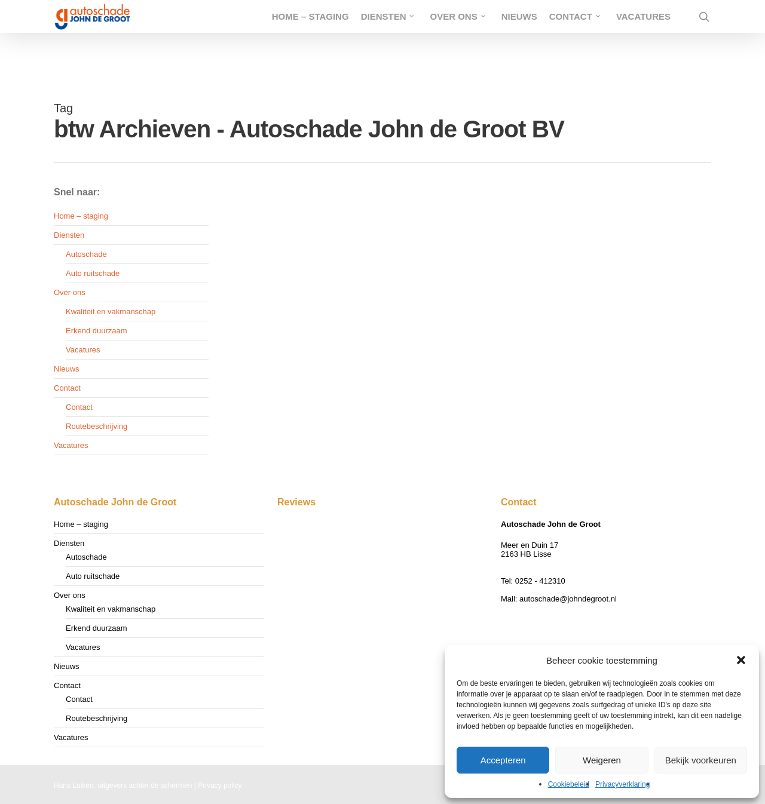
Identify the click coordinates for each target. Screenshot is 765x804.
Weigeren (602, 760)
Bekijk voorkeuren (700, 760)
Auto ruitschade (93, 273)
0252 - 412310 (540, 580)
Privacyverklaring (622, 784)
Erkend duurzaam (96, 330)
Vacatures (83, 349)
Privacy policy (219, 785)
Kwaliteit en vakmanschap (110, 311)
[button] (741, 660)
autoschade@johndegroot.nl (568, 598)
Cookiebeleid (568, 784)
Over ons (69, 292)
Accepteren (503, 760)
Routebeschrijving (96, 426)
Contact (67, 387)
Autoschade (86, 254)
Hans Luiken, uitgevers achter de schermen (123, 785)
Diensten (69, 235)
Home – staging (81, 215)
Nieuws (66, 368)
